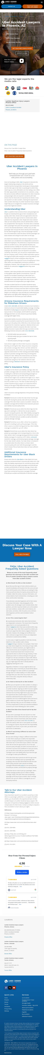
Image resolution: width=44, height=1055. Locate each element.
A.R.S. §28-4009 (12, 305)
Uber (21, 181)
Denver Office (8, 952)
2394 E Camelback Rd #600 (13, 107)
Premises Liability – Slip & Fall (30, 1004)
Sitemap (6, 1009)
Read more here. (8, 1051)
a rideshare (16, 360)
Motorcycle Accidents (27, 1006)
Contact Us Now (22, 53)
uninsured (34, 436)
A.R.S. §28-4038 (29, 329)
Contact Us (11, 6)
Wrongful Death (26, 1002)
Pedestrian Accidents (27, 1008)
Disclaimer (7, 1005)
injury (16, 308)
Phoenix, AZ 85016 (11, 109)
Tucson (6, 1003)
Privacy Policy (8, 1007)
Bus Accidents (25, 1013)
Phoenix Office (8, 936)
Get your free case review (14, 157)
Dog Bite (24, 1011)
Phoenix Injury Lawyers (11, 16)
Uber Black (20, 458)
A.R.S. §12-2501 (28, 719)
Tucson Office (8, 969)
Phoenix (21, 16)
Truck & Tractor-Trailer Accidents (28, 999)
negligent (7, 257)
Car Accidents (25, 996)
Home (6, 996)
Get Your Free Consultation (22, 48)
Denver (6, 1001)
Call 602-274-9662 (22, 553)
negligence (22, 265)
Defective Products (27, 1015)
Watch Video (9, 62)
